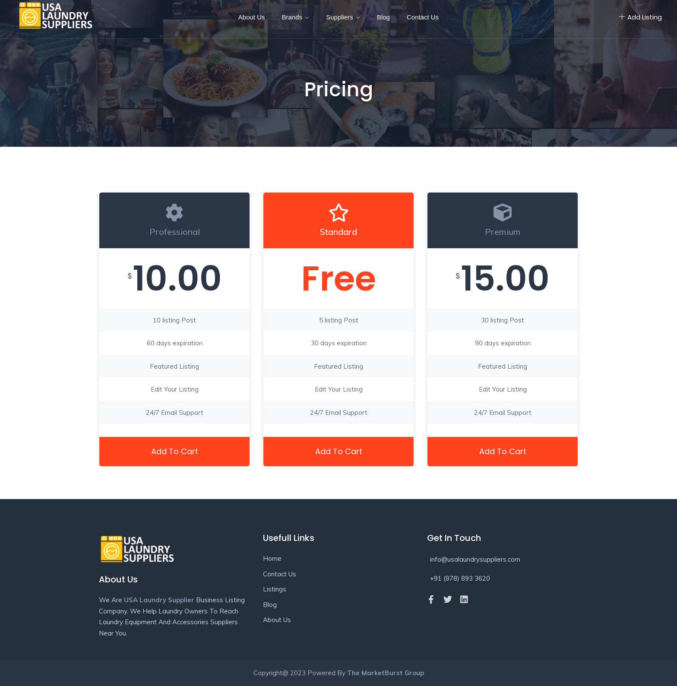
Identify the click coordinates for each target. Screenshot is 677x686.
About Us (251, 17)
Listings (274, 589)
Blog (383, 17)
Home (272, 558)
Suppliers (343, 17)
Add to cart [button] (174, 451)
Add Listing (640, 17)
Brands (296, 17)
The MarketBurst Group (385, 673)
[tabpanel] (174, 329)
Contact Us (423, 17)
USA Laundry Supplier (159, 600)
